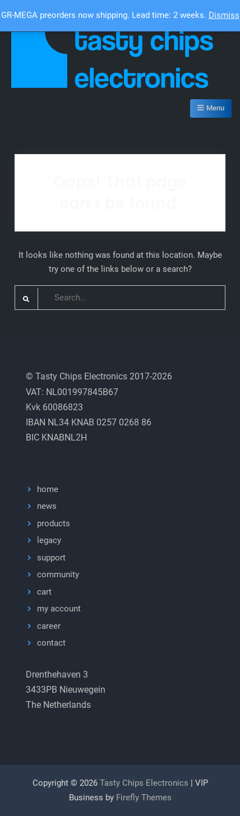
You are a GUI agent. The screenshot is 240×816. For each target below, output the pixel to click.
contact (51, 643)
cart (44, 592)
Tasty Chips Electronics (144, 783)
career (49, 626)
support (51, 558)
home (47, 489)
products (53, 523)
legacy (49, 540)
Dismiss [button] (224, 15)
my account (59, 609)
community (58, 574)
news (47, 506)
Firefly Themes (144, 797)
